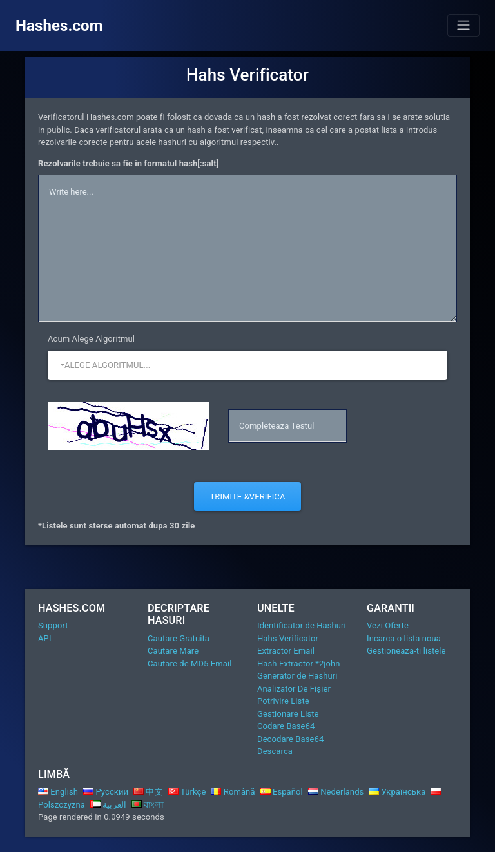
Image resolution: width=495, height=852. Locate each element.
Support (53, 625)
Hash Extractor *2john (298, 663)
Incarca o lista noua (404, 638)
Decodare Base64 (290, 739)
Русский (105, 792)
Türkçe (187, 792)
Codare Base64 (286, 726)
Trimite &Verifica (247, 496)
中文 (148, 792)
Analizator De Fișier (294, 688)
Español (281, 792)
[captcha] (287, 426)
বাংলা (147, 804)
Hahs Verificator (287, 638)
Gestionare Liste (288, 714)
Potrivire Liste (283, 701)
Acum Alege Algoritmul (91, 339)
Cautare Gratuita (178, 638)
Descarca (275, 751)
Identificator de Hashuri (301, 625)
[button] (247, 365)
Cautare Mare (173, 650)
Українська (397, 792)
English (58, 792)
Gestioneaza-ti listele (406, 650)
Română (233, 792)
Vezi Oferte (388, 625)
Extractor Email (286, 650)
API (45, 638)
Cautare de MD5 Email (189, 663)
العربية (108, 804)
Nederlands (336, 792)
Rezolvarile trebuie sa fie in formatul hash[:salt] (128, 163)
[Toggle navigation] (463, 25)
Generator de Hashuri (297, 676)
